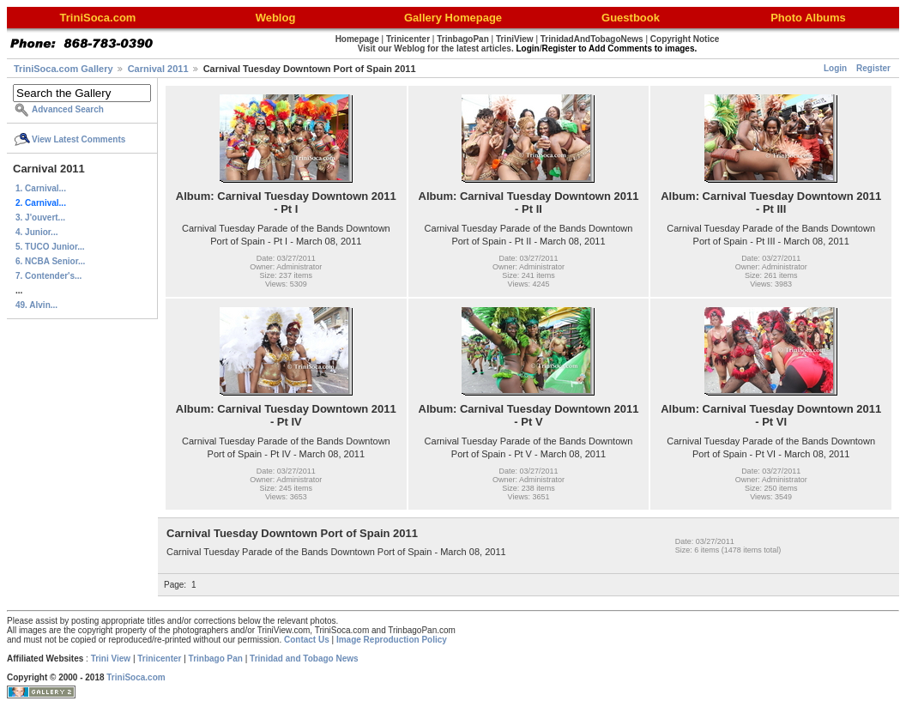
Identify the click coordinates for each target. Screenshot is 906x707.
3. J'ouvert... (40, 217)
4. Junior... (36, 232)
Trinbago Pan (216, 658)
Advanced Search (68, 109)
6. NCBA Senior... (50, 261)
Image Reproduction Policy (391, 639)
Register (873, 68)
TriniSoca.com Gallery (63, 68)
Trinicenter (159, 658)
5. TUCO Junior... (50, 246)
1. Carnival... (40, 188)
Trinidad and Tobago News (304, 658)
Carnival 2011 (158, 68)
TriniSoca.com (135, 677)
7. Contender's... (48, 276)
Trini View (111, 658)
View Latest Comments (78, 139)
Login (835, 68)
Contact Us (306, 639)
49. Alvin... (36, 305)
